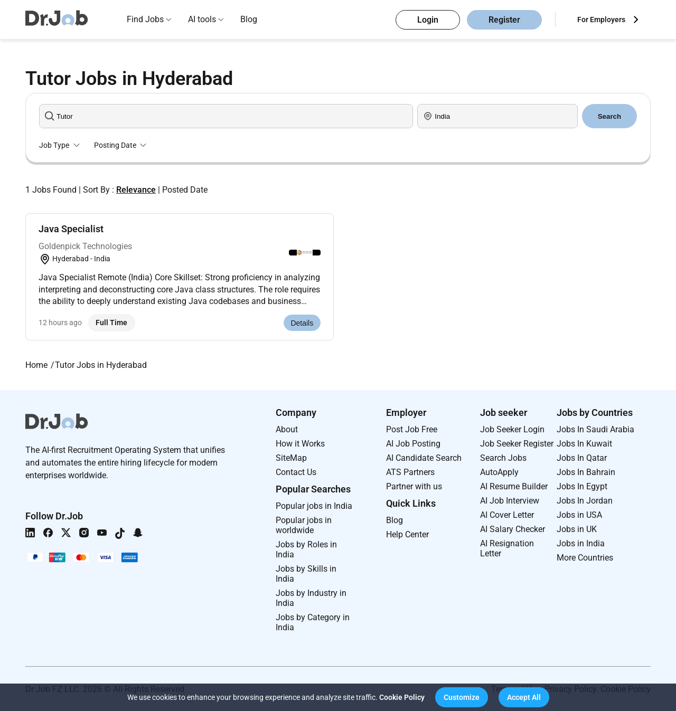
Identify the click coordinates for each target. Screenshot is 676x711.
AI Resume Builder (514, 486)
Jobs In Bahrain (586, 472)
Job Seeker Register (516, 444)
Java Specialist (71, 228)
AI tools (202, 19)
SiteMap (291, 458)
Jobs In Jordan (585, 501)
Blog (248, 19)
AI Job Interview (509, 501)
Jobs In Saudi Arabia (595, 429)
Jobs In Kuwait (584, 444)
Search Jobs (503, 458)
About (287, 429)
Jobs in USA (579, 515)
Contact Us (296, 472)
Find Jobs (145, 19)
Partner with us (414, 486)
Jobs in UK (577, 529)
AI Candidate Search (424, 458)
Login (427, 20)
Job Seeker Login (512, 429)
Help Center (407, 534)
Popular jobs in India (314, 506)
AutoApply (499, 472)
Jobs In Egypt (582, 486)
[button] (461, 697)
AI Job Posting (413, 444)
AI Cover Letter (507, 515)
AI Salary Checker (512, 529)
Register (504, 20)
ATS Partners (410, 472)
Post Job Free (411, 429)
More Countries (585, 558)
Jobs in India (581, 543)
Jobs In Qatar (582, 458)
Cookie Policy (402, 697)
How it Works (300, 444)
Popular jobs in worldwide (304, 525)
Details (301, 323)
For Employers (601, 19)
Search (609, 116)
